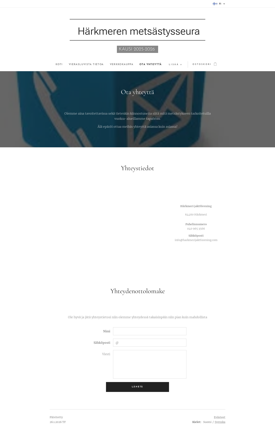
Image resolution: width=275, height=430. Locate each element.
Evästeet (219, 417)
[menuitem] (55, 64)
